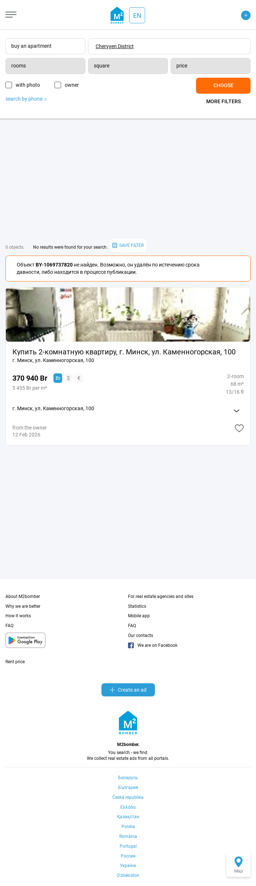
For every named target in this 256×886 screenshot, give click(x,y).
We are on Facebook (152, 645)
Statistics (137, 606)
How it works (18, 615)
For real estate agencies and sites (160, 596)
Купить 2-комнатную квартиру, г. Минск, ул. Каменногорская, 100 (124, 351)
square (101, 66)
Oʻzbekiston (128, 875)
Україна (128, 865)
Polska (128, 826)
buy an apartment (31, 46)
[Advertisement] (128, 179)
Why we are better (22, 606)
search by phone (25, 99)
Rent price (15, 661)
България (128, 787)
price (181, 66)
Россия (128, 856)
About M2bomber (22, 596)
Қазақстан (128, 816)
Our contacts (140, 635)
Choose (223, 85)
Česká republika (128, 797)
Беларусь (128, 777)
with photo (28, 85)
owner (72, 85)
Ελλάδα (128, 807)
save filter (128, 245)
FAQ (9, 625)
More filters (223, 101)
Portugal (128, 846)
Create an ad (128, 690)
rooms (18, 66)
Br (58, 378)
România (128, 836)
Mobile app (139, 615)
